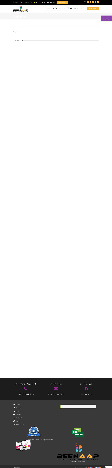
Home (16, 404)
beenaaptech (51, 2)
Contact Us (17, 418)
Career (16, 421)
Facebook (78, 406)
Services (17, 411)
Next (97, 25)
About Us (17, 408)
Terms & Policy (18, 424)
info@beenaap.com (39, 2)
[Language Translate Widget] (79, 1)
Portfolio (17, 414)
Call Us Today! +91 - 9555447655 (22, 2)
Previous (93, 25)
